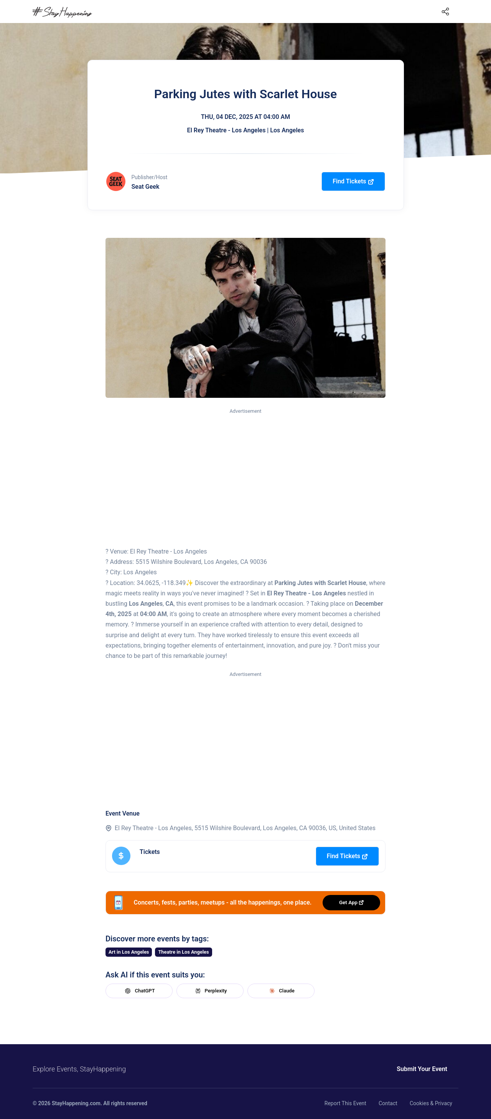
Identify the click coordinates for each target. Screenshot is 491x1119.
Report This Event (345, 1103)
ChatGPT (139, 990)
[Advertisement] (245, 473)
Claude (280, 990)
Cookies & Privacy (431, 1103)
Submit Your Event (422, 1069)
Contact (388, 1103)
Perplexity (210, 990)
